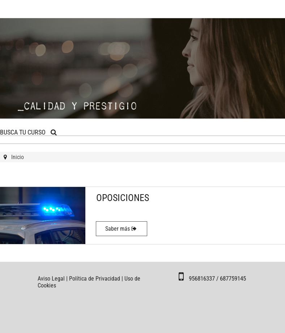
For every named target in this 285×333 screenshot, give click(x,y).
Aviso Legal (51, 278)
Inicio (17, 157)
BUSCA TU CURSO (28, 132)
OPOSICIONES (122, 197)
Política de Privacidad (94, 278)
